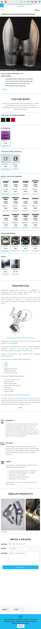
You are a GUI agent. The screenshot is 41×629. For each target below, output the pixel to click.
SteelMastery (6, 2)
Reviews (32, 4)
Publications (20, 6)
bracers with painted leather (21, 392)
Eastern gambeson (7, 353)
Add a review (20, 565)
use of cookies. (24, 623)
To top (8, 4)
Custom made (18, 4)
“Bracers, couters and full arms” (18, 396)
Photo (12, 4)
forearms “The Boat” (17, 346)
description (25, 4)
